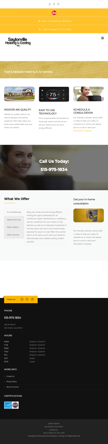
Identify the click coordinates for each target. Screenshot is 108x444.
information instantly (82, 130)
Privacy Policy (11, 381)
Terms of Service (12, 387)
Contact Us (10, 376)
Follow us (11, 299)
